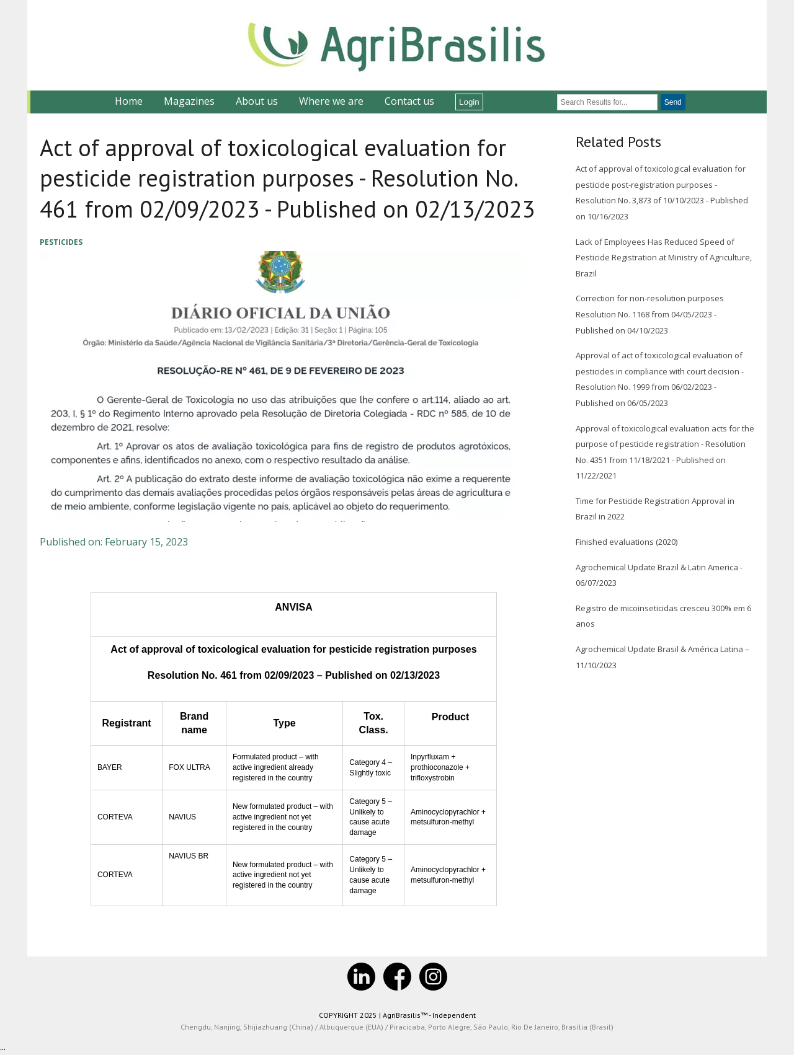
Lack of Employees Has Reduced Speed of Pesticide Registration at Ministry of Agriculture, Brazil (664, 257)
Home (129, 101)
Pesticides (61, 242)
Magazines (189, 101)
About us (257, 101)
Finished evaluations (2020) (626, 541)
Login (469, 102)
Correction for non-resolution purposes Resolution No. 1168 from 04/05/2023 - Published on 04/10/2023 (650, 314)
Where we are (331, 101)
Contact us (409, 101)
